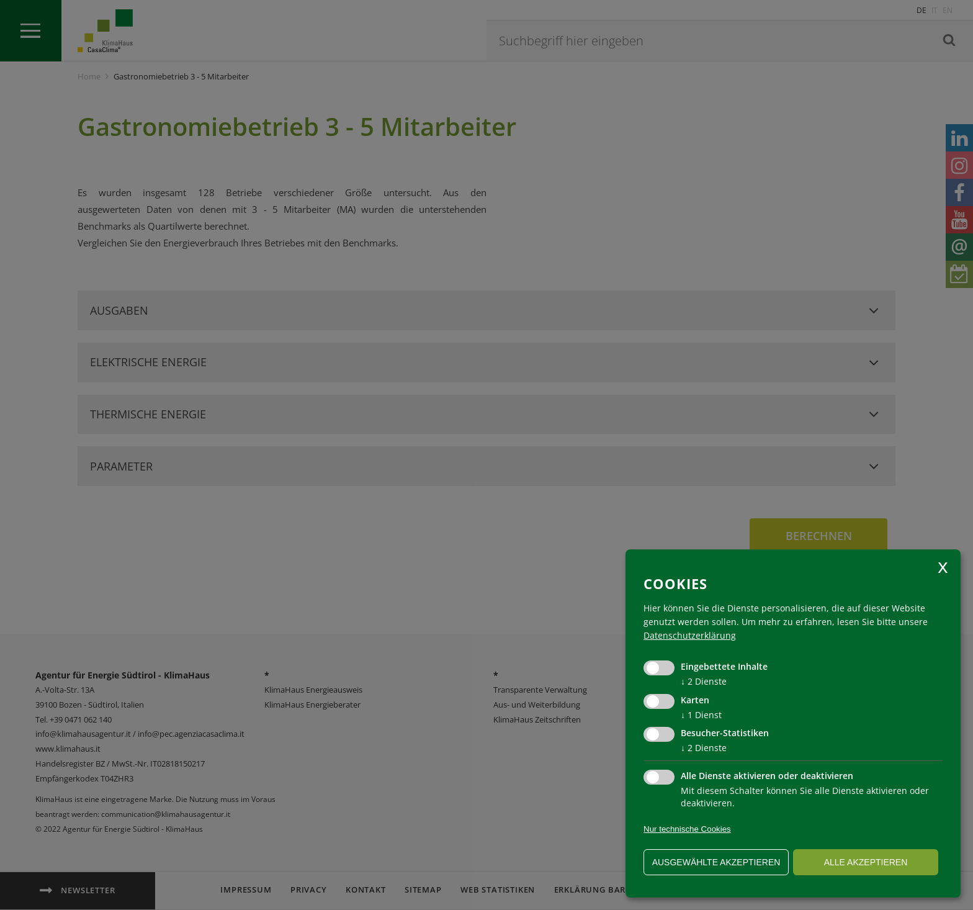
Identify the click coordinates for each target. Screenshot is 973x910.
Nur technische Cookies (687, 829)
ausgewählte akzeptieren (716, 862)
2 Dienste (704, 681)
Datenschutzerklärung (689, 635)
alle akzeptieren (866, 862)
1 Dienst (701, 715)
